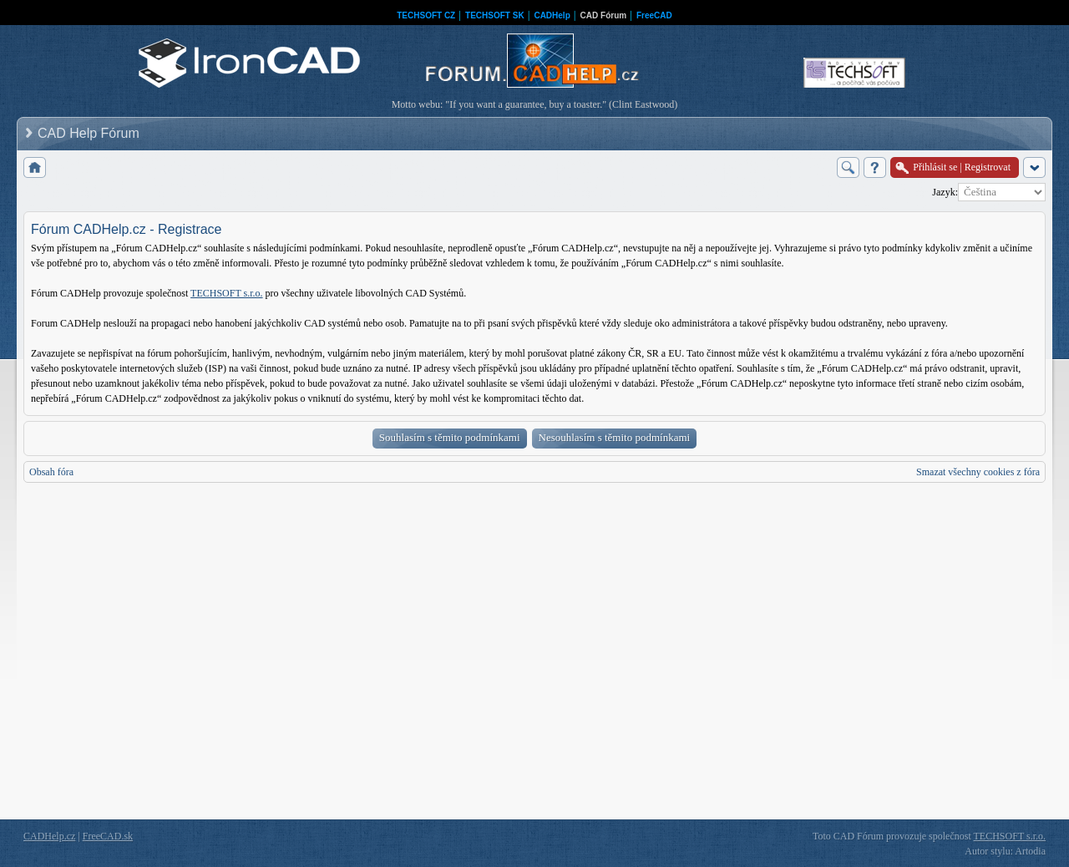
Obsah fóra (51, 472)
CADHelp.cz (49, 836)
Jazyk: (945, 192)
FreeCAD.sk (108, 836)
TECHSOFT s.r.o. (226, 293)
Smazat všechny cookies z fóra (978, 472)
